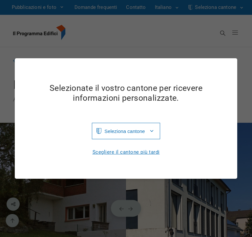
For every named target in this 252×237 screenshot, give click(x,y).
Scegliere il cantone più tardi (126, 152)
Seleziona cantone (124, 131)
